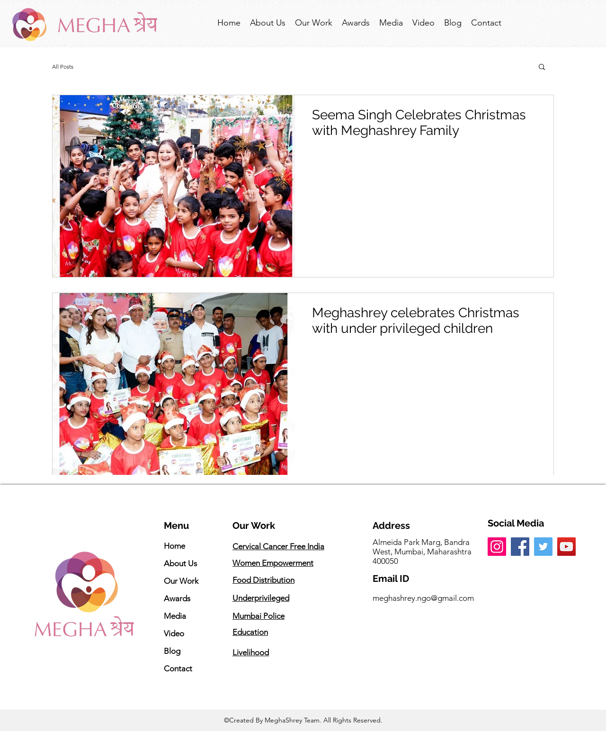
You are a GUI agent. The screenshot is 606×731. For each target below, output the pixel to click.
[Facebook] (520, 546)
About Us (180, 563)
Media (175, 616)
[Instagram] (497, 546)
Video (174, 633)
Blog (172, 651)
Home (174, 546)
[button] (541, 67)
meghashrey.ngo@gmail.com (423, 598)
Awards (177, 598)
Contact (178, 668)
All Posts (62, 66)
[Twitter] (543, 546)
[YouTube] (566, 546)
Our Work (181, 581)
